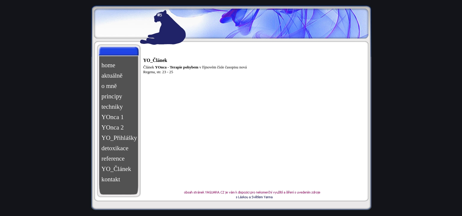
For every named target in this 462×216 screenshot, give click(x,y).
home (109, 65)
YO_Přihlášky (119, 137)
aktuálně (112, 75)
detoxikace (115, 148)
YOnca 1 (113, 117)
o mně (109, 85)
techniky (112, 106)
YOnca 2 (113, 127)
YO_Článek (116, 168)
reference (113, 158)
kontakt (111, 179)
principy (112, 96)
